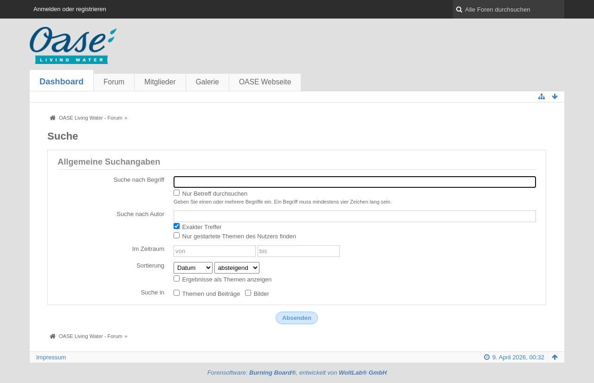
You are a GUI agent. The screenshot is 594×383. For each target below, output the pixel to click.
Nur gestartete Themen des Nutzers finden (235, 236)
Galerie (207, 82)
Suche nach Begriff (138, 179)
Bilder (257, 293)
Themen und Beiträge (207, 293)
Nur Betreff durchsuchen (210, 193)
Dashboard (61, 81)
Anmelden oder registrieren (69, 9)
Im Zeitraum (148, 248)
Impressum (51, 357)
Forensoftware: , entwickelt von (297, 372)
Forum (113, 82)
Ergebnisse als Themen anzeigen (222, 279)
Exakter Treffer (198, 226)
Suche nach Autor (140, 214)
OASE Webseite (265, 82)
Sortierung (150, 265)
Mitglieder (160, 82)
